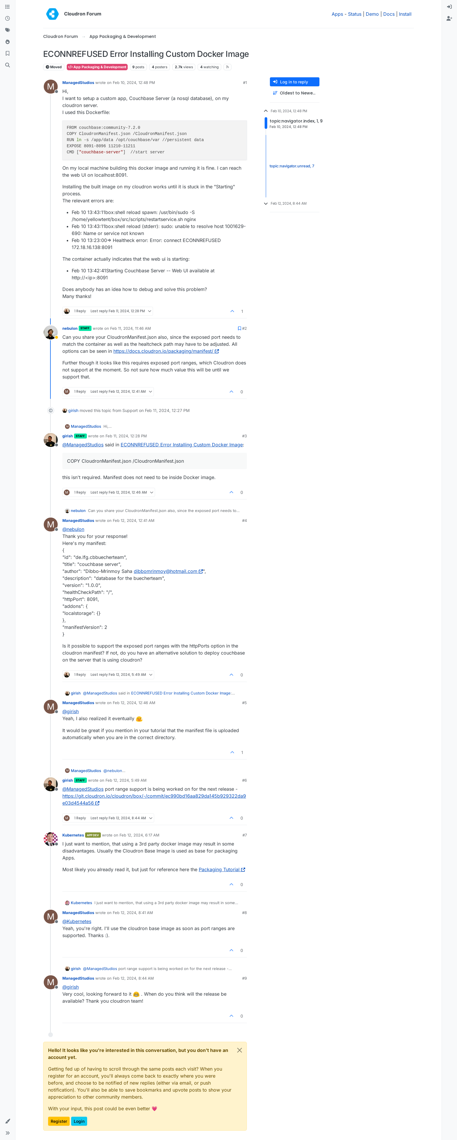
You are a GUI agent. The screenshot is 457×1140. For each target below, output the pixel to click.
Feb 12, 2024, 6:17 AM (139, 835)
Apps (337, 14)
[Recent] (7, 18)
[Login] (449, 7)
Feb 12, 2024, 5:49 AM (126, 780)
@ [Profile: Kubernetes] (76, 921)
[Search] (7, 65)
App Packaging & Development (97, 67)
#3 (244, 436)
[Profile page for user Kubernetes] (51, 839)
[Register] (449, 18)
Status (354, 14)
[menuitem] (449, 7)
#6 (244, 780)
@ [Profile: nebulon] (73, 529)
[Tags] (7, 30)
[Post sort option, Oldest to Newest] (294, 93)
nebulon (70, 328)
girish (73, 410)
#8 (244, 912)
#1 (245, 82)
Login (79, 1121)
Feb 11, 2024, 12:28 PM (126, 436)
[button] (7, 1121)
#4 (244, 520)
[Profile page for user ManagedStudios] (51, 87)
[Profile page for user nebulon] (51, 332)
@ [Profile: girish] (70, 711)
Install (405, 14)
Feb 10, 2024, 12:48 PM (134, 82)
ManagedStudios (78, 82)
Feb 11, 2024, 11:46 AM (130, 328)
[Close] (240, 1050)
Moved (54, 67)
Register (59, 1121)
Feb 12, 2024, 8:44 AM (133, 978)
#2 (244, 328)
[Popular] (7, 42)
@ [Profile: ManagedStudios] (82, 445)
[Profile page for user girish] (51, 440)
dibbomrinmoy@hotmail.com (168, 571)
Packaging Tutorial (222, 869)
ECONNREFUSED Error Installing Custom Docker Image (182, 445)
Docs (389, 14)
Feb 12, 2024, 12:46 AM (134, 702)
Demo (372, 14)
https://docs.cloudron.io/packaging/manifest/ (166, 351)
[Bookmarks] (7, 53)
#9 (244, 978)
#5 (244, 702)
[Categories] (7, 7)
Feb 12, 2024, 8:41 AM (133, 912)
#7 (244, 835)
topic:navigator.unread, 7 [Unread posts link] (292, 166)
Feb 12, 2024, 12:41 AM (133, 520)
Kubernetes (73, 835)
